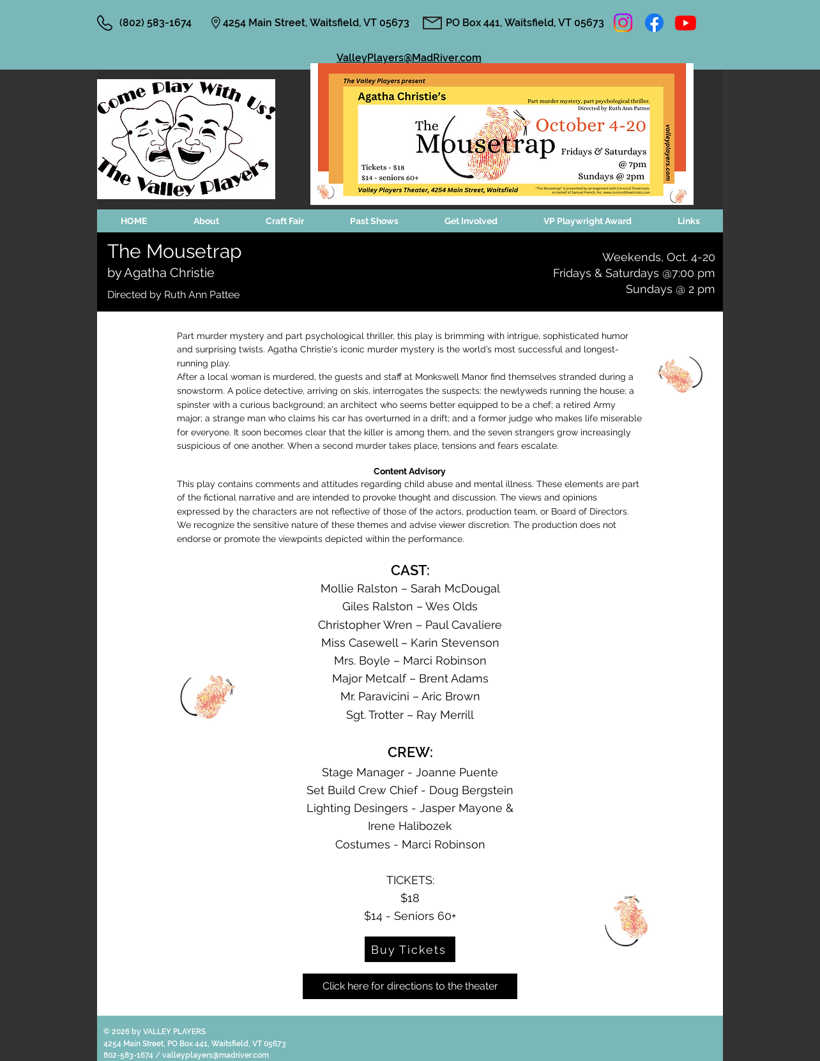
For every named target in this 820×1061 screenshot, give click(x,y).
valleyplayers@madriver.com (215, 1055)
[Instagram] (623, 22)
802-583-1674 (129, 1055)
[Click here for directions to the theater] (410, 986)
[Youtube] (685, 22)
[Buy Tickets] (410, 949)
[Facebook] (654, 22)
